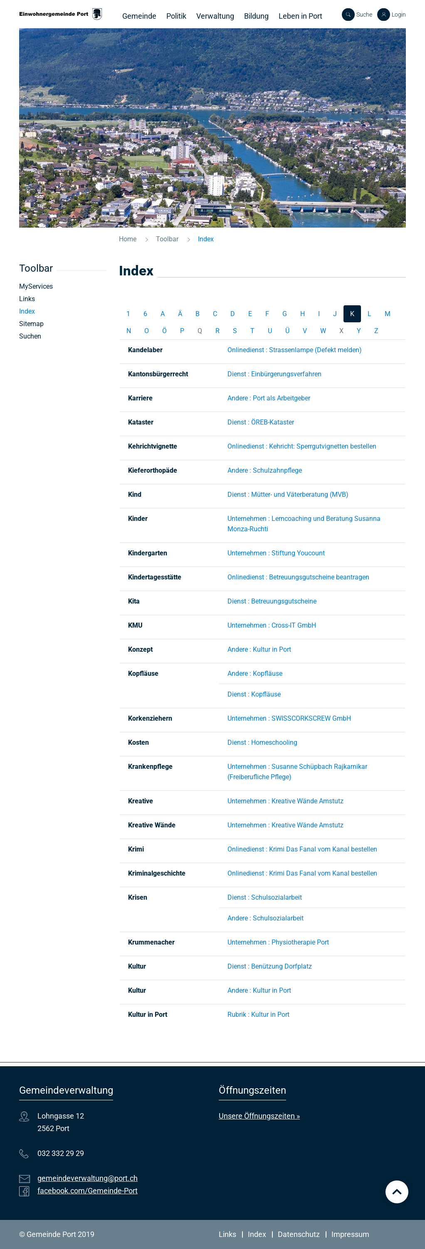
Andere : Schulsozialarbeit (265, 918)
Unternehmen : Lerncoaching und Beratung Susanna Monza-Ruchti (304, 524)
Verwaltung (215, 16)
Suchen (30, 336)
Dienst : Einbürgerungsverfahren (274, 374)
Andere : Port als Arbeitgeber (268, 398)
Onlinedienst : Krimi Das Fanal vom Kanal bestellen (302, 849)
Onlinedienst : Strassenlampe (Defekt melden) (294, 350)
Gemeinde (139, 16)
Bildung (256, 16)
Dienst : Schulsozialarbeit (264, 897)
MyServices (36, 286)
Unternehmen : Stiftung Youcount (276, 553)
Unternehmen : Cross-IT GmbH (271, 625)
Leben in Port (300, 16)
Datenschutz (299, 1234)
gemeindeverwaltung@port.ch (87, 1178)
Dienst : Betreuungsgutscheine (271, 601)
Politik (176, 16)
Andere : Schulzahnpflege (264, 470)
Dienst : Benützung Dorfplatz (269, 966)
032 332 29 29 (60, 1153)
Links (27, 299)
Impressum (350, 1234)
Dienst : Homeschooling (262, 742)
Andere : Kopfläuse (254, 673)
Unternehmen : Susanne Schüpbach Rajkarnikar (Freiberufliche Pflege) (297, 772)
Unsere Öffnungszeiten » (259, 1116)
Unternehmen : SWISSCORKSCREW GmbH (289, 718)
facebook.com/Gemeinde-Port (87, 1190)
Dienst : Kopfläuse (254, 694)
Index (46, 311)
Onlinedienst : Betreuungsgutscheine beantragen (298, 577)
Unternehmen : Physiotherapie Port (278, 942)
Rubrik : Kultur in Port (258, 1014)
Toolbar (36, 268)
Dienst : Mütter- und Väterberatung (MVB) (287, 494)
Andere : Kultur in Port (259, 649)
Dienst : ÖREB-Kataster (260, 422)
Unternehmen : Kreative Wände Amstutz (285, 801)
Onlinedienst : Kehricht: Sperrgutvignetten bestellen (301, 446)
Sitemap (31, 324)
